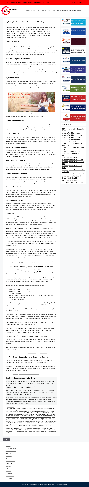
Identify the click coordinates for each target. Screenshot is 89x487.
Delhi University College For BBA (18, 415)
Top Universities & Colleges (13, 2)
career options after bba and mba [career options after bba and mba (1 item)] (73, 163)
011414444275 (32, 353)
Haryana (8, 446)
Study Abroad (37, 2)
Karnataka (9, 456)
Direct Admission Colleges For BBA (28, 418)
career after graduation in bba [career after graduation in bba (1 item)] (73, 139)
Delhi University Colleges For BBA (36, 415)
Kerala (7, 458)
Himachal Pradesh (11, 448)
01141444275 (32, 116)
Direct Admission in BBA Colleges (14, 421)
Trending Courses (27, 2)
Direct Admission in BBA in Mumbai (36, 422)
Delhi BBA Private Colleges (50, 412)
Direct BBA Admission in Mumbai (37, 428)
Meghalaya (9, 468)
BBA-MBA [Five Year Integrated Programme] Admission (35, 411)
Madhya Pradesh (10, 461)
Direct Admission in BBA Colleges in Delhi (33, 421)
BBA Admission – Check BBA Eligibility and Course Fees (21, 408)
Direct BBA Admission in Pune (23, 429)
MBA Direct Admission (33, 484)
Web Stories (45, 2)
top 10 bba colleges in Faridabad (37, 431)
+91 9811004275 (78, 2)
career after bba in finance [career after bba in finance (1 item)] (72, 135)
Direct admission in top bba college (44, 425)
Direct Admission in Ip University (14, 425)
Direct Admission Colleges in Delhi (46, 418)
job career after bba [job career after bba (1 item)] (69, 180)
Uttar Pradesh (10, 476)
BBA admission (42, 366)
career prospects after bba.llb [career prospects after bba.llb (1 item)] (73, 174)
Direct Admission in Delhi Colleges (45, 424)
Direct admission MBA (61, 484)
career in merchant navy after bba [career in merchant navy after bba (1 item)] (73, 148)
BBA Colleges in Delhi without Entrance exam (26, 374)
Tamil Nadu (9, 473)
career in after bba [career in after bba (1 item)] (69, 141)
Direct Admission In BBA (48, 420)
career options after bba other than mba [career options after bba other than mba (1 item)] (73, 171)
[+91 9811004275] (72, 2)
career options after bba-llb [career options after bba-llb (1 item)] (72, 160)
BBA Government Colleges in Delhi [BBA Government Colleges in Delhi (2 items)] (73, 130)
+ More (6, 439)
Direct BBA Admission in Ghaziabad (30, 427)
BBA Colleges (10, 407)
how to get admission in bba (39, 429)
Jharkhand (9, 453)
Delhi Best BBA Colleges (12, 414)
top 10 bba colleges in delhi (22, 431)
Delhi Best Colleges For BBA (25, 414)
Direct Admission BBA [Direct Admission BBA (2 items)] (70, 178)
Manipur (8, 466)
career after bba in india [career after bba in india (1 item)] (71, 137)
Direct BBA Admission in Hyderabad (20, 428)
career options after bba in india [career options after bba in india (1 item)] (72, 167)
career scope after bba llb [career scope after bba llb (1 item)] (71, 176)
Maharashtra (9, 463)
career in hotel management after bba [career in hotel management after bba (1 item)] (73, 144)
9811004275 (42, 116)
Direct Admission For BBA (34, 420)
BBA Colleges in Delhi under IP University (21, 410)
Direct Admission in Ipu (29, 425)
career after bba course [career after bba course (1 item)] (71, 133)
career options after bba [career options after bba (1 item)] (71, 158)
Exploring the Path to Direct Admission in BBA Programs (27, 22)
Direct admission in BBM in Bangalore (25, 424)
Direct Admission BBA (13, 417)
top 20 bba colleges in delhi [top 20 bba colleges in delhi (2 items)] (72, 182)
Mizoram (8, 471)
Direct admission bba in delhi (43, 417)
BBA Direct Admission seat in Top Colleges (43, 410)
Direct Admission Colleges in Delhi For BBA (16, 420)
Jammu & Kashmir (11, 451)
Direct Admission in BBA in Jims (18, 422)
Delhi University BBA (38, 414)
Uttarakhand (9, 478)
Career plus (43, 484)
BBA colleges (36, 339)
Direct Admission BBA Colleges (27, 417)
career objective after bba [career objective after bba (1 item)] (71, 151)
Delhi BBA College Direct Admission (33, 412)
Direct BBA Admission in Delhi (13, 427)
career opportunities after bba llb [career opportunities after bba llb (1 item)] (73, 154)
